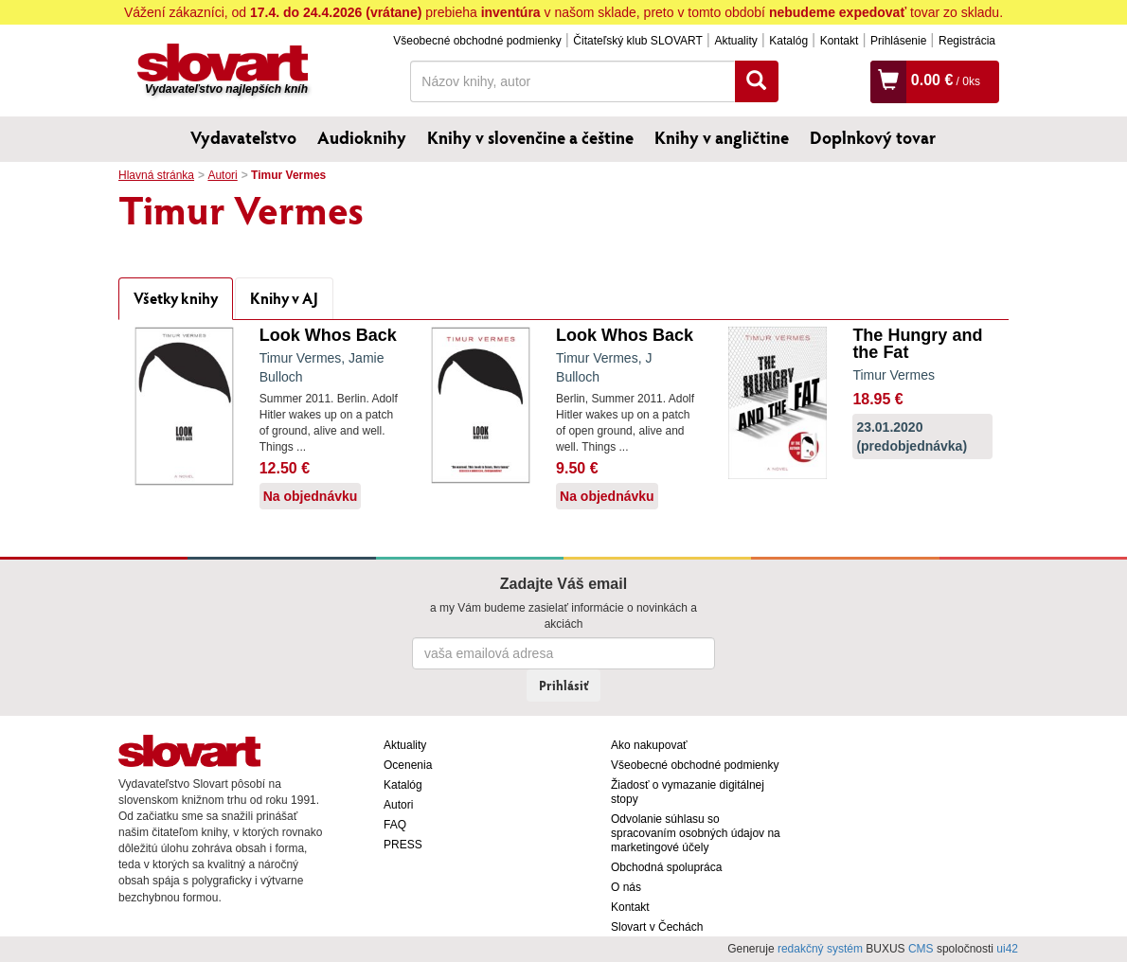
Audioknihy (361, 137)
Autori (222, 175)
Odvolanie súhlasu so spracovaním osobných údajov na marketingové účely (695, 833)
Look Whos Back (328, 335)
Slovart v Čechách (657, 927)
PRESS (403, 844)
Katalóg (788, 40)
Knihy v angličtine (721, 137)
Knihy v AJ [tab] (284, 298)
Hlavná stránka (156, 175)
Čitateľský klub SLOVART (637, 40)
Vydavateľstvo (243, 137)
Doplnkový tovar (873, 137)
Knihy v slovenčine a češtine (530, 137)
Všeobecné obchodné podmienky (477, 40)
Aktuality (735, 40)
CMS (921, 948)
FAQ (395, 824)
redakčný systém (820, 948)
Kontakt (839, 40)
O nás (626, 887)
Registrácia (967, 40)
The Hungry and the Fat (917, 344)
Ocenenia (408, 765)
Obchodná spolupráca (666, 867)
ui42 (1007, 948)
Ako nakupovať (649, 745)
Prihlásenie (898, 40)
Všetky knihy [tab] (176, 298)
